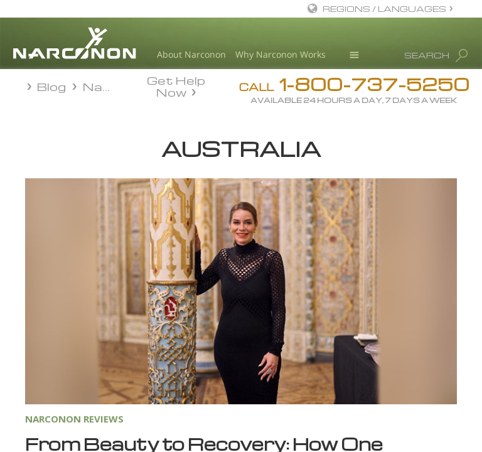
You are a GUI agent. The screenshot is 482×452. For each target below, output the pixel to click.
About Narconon (191, 54)
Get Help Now (176, 85)
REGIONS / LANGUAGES (384, 8)
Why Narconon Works (280, 54)
